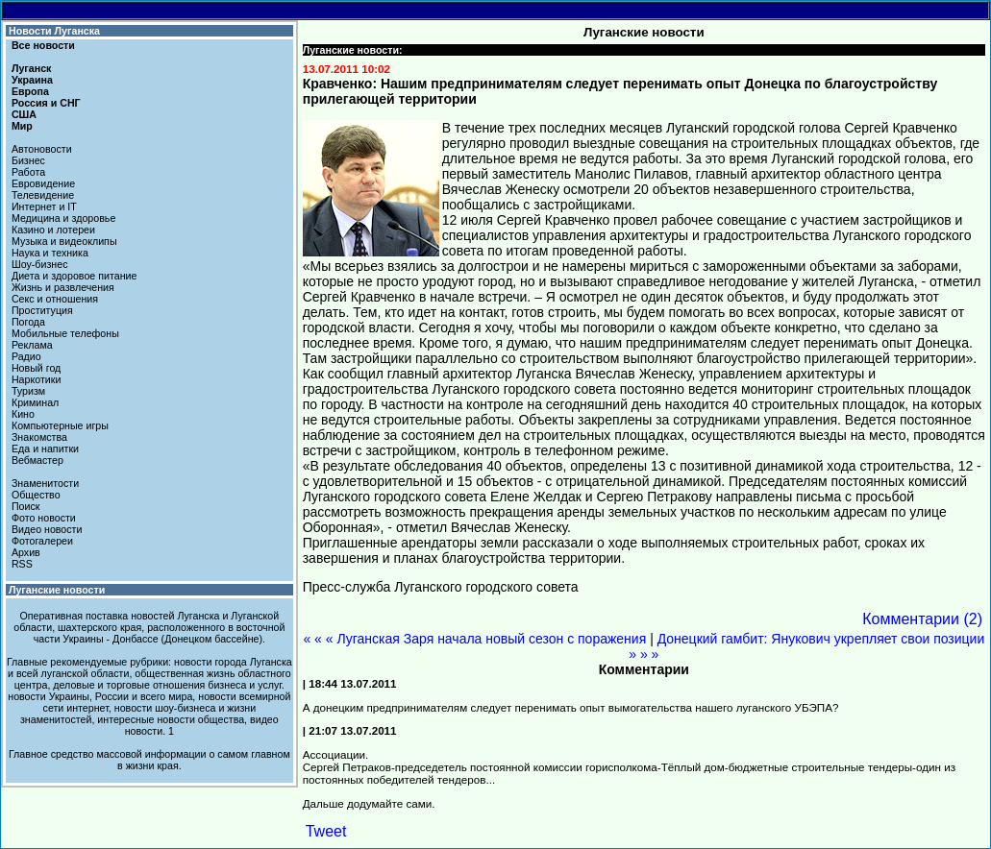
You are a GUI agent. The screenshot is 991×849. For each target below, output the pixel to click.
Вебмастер (37, 460)
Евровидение (43, 183)
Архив (26, 552)
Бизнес (28, 160)
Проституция (42, 310)
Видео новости (47, 529)
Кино (23, 414)
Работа (28, 172)
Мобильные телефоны (65, 333)
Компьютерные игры (60, 425)
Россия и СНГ (46, 103)
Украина (32, 79)
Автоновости (42, 149)
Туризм (28, 391)
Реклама (32, 345)
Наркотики (36, 379)
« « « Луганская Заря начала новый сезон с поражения (474, 638)
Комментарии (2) (922, 619)
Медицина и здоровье (63, 218)
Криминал (35, 402)
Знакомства (39, 437)
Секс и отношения (55, 298)
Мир (22, 126)
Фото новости (44, 517)
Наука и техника (50, 252)
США (24, 114)
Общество (36, 494)
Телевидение (43, 195)
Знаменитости (45, 483)
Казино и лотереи (53, 229)
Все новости (43, 45)
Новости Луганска (54, 30)
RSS (22, 564)
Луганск (31, 68)
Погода (28, 321)
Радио (26, 356)
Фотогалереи (42, 540)
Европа (30, 91)
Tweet (326, 831)
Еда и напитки (45, 448)
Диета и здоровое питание (74, 275)
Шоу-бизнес (40, 264)
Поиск (26, 506)
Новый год (36, 368)
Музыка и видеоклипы (64, 241)
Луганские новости (57, 589)
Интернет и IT (44, 206)
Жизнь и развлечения (63, 287)
